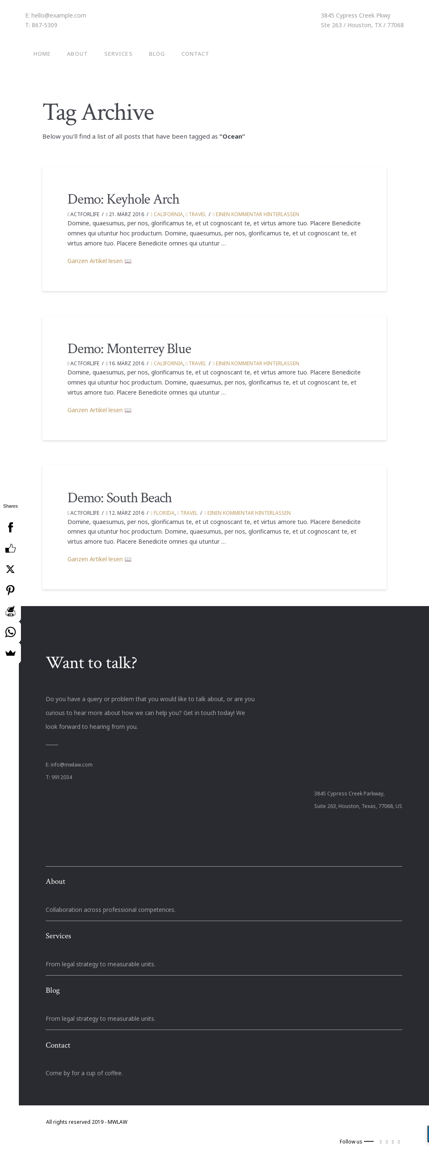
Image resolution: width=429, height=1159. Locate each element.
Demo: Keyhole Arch (123, 199)
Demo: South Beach (119, 497)
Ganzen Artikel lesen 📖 (99, 261)
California (167, 214)
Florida (163, 512)
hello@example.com (58, 15)
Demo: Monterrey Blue (129, 348)
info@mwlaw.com (72, 764)
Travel (196, 214)
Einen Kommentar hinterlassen (256, 214)
